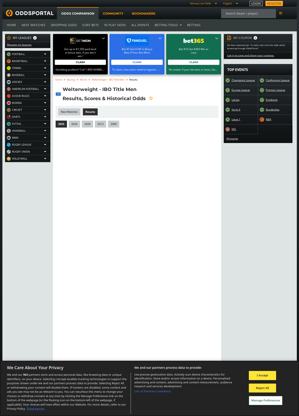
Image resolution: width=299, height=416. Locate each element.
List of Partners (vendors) (152, 391)
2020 (87, 124)
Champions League (243, 80)
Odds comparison (77, 13)
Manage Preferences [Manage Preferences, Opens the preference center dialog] (265, 401)
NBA (268, 119)
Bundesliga (272, 109)
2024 (74, 124)
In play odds (114, 25)
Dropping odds (63, 25)
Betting (191, 25)
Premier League (275, 90)
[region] (149, 388)
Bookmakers (143, 13)
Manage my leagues (19, 45)
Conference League (277, 80)
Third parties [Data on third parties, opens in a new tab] (36, 409)
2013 (100, 124)
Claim (80, 62)
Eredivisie (271, 100)
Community (113, 13)
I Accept (262, 375)
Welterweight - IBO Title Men (108, 79)
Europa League (241, 90)
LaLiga (235, 100)
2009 (113, 124)
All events (139, 25)
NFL (234, 129)
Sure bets (90, 25)
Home (11, 25)
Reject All (262, 388)
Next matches (33, 25)
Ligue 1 (236, 119)
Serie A (236, 109)
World (83, 79)
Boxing (71, 79)
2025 (61, 124)
